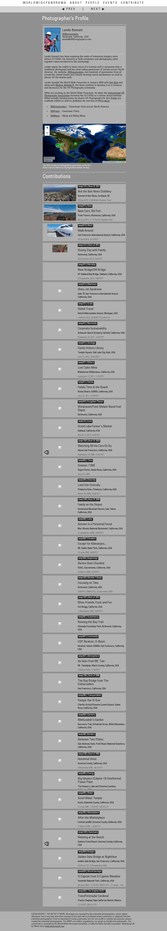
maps (107, 101)
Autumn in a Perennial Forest (95, 524)
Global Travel (85, 309)
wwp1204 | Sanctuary (88, 832)
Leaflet (105, 162)
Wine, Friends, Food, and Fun (95, 602)
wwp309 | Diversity (86, 480)
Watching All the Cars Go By (95, 446)
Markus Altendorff (64, 85)
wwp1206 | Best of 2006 (88, 676)
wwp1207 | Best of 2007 (88, 597)
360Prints (55, 111)
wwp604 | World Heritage (89, 871)
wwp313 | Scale (85, 304)
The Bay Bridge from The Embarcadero (93, 682)
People (93, 3)
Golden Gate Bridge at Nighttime (97, 857)
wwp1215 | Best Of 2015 (88, 186)
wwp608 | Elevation (87, 539)
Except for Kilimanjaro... (92, 543)
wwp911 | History (86, 363)
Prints (114, 98)
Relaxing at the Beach (91, 837)
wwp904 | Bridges (86, 852)
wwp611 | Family (85, 382)
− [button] (47, 133)
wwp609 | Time (85, 460)
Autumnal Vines (87, 759)
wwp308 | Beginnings (88, 558)
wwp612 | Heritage (86, 343)
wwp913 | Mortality (87, 265)
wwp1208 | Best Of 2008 (88, 500)
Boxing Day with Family (92, 250)
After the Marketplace (91, 817)
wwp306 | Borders (86, 734)
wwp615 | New (85, 206)
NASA (119, 162)
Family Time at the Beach (93, 387)
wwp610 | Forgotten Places (90, 402)
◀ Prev (69, 9)
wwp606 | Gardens (86, 715)
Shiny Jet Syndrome (90, 289)
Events (110, 3)
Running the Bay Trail (90, 622)
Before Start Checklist (91, 563)
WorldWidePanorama (45, 3)
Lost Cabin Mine (87, 367)
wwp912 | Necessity (87, 323)
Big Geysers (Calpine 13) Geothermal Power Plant (99, 780)
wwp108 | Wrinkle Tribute (90, 578)
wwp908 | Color (85, 519)
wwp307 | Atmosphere (88, 656)
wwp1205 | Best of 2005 (88, 754)
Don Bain (113, 82)
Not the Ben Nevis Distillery (94, 191)
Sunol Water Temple (90, 798)
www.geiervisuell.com (54, 926)
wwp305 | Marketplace (88, 813)
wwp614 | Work (85, 226)
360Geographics (70, 34)
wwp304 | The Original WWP (91, 891)
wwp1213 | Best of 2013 (88, 245)
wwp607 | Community (88, 637)
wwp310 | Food (85, 421)
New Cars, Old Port (89, 211)
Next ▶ (98, 9)
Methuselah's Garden (91, 720)
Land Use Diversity (89, 485)
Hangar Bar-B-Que (89, 700)
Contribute (132, 3)
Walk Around (85, 230)
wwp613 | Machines (87, 284)
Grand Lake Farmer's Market (95, 426)
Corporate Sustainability (92, 328)
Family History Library (91, 348)
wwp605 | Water (85, 793)
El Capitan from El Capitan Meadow (99, 876)
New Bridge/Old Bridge (92, 270)
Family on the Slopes (90, 504)
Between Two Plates (90, 739)
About (76, 3)
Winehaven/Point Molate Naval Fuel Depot (99, 408)
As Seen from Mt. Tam (91, 661)
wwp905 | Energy (86, 773)
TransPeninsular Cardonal (93, 896)
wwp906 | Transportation (89, 695)
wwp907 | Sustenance (88, 617)
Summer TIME (86, 465)
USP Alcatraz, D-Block (91, 641)
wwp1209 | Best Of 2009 (88, 441)
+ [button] (47, 128)
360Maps (55, 116)
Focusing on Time (88, 583)
